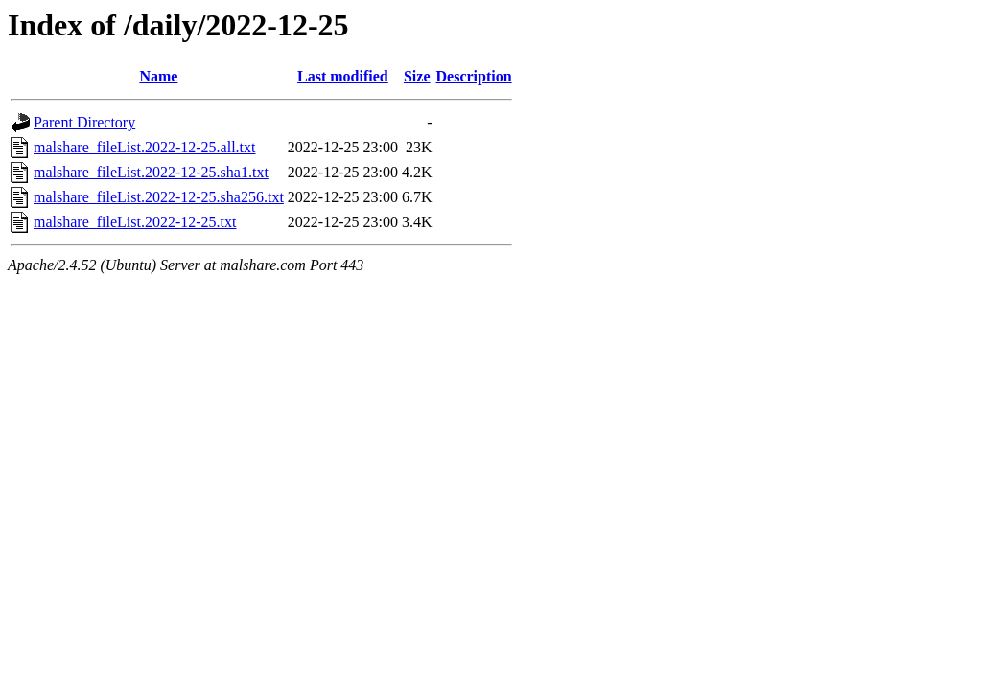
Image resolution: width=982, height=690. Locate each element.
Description (474, 76)
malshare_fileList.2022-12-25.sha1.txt (151, 172)
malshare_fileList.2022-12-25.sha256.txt (159, 197)
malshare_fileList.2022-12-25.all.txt (145, 147)
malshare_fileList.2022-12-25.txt (135, 222)
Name (158, 76)
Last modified (342, 76)
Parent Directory (84, 122)
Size (417, 76)
